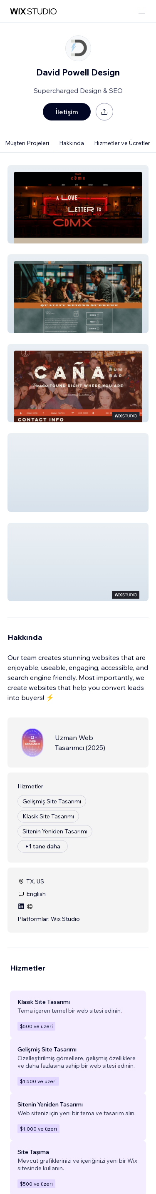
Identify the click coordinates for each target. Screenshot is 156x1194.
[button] (78, 204)
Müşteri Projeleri (27, 143)
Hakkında (71, 143)
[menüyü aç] (142, 11)
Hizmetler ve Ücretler (122, 143)
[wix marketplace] (33, 11)
